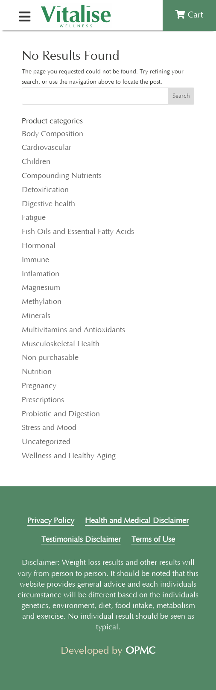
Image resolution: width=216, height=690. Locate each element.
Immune (35, 260)
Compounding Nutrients (62, 176)
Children (36, 162)
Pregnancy (39, 386)
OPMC (140, 650)
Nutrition (37, 372)
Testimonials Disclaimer (81, 539)
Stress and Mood (49, 428)
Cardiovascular (46, 147)
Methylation (41, 302)
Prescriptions (43, 400)
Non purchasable (50, 358)
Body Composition (52, 134)
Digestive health (48, 204)
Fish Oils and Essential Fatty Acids (78, 232)
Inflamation (40, 274)
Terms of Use (153, 539)
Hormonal (38, 246)
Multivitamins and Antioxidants (73, 330)
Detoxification (45, 190)
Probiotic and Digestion (61, 414)
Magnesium (41, 288)
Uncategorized (46, 442)
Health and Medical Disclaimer (137, 521)
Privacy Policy (50, 521)
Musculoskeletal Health (60, 344)
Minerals (36, 316)
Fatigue (34, 217)
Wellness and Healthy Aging (69, 456)
